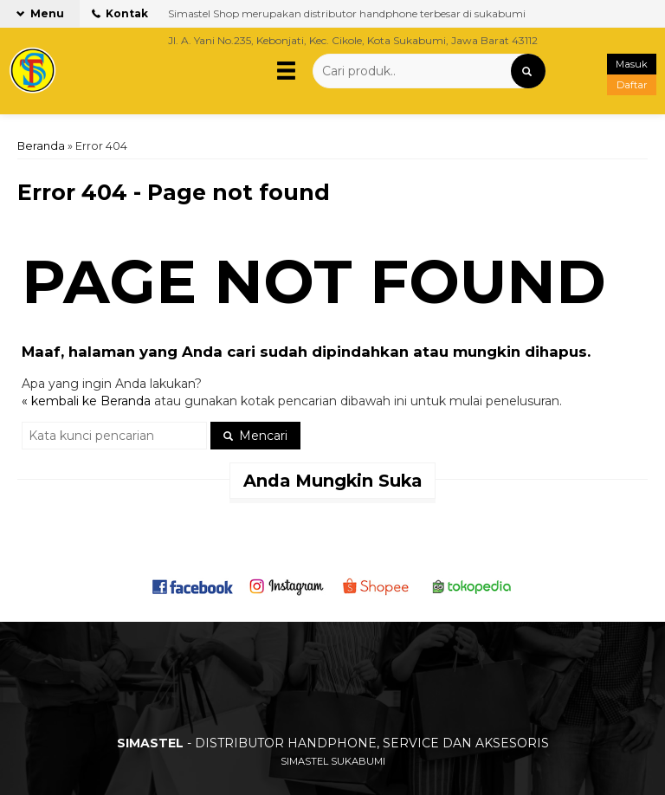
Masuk (632, 64)
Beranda (41, 145)
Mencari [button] (255, 435)
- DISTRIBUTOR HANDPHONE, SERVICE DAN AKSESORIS (333, 743)
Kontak (120, 13)
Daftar (632, 85)
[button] (528, 71)
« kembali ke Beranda (86, 401)
